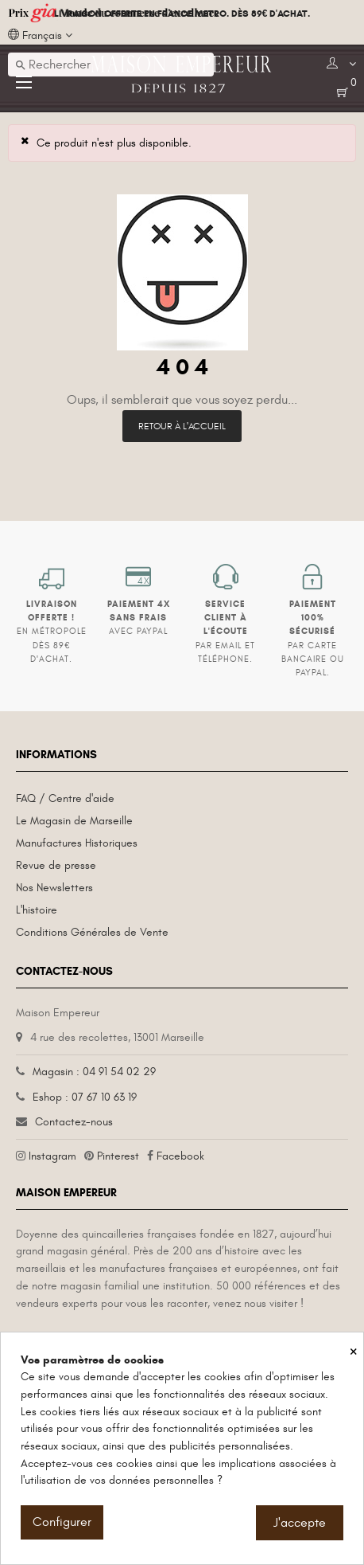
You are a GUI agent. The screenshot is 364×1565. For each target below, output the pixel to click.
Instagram (52, 1156)
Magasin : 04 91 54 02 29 (94, 1071)
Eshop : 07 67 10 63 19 (85, 1097)
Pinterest (118, 1156)
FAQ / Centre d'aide (65, 798)
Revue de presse (56, 865)
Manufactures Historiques (76, 843)
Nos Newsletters (54, 887)
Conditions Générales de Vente (92, 932)
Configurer (62, 1522)
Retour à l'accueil (182, 426)
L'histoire (36, 910)
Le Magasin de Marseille (74, 820)
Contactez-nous (74, 1122)
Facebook (180, 1156)
